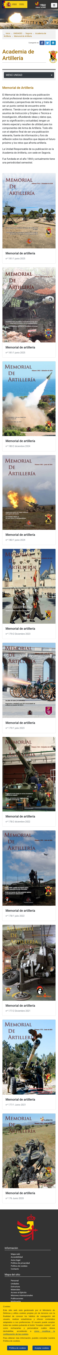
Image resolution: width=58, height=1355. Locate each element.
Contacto (15, 1269)
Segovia (29, 33)
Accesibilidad (17, 1257)
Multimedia (16, 1301)
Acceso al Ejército (18, 1292)
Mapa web (15, 1254)
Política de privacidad (20, 1263)
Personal (15, 1280)
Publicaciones (17, 1298)
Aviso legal (15, 1260)
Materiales (15, 1289)
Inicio (8, 33)
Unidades (15, 1284)
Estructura (15, 1286)
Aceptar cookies (41, 1348)
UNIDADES (17, 33)
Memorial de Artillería (23, 36)
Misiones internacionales (22, 1295)
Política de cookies (17, 1348)
